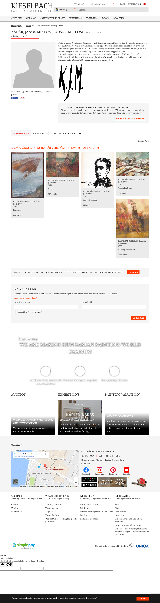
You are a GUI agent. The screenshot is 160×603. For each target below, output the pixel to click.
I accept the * (28, 312)
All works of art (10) (68, 133)
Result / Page (143, 141)
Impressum (120, 515)
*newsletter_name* (22, 302)
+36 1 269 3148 (78, 4)
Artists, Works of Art (52, 18)
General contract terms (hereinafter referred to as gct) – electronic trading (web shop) (132, 532)
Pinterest (113, 471)
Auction (14, 504)
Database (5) (41, 133)
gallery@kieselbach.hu (98, 4)
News (117, 504)
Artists (28, 26)
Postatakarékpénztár (89, 519)
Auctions (16, 18)
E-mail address (88, 302)
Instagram (99, 471)
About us (118, 18)
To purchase (50, 512)
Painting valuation (53, 504)
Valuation (92, 18)
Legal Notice (120, 512)
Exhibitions (75, 18)
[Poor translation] (9, 564)
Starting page (16, 26)
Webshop (31, 18)
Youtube (126, 471)
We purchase (16, 512)
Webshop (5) (21, 133)
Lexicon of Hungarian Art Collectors (96, 512)
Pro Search (85, 515)
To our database (52, 515)
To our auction (51, 508)
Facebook (86, 471)
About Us (119, 508)
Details (93, 598)
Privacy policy (34, 312)
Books (105, 18)
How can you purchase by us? (128, 525)
